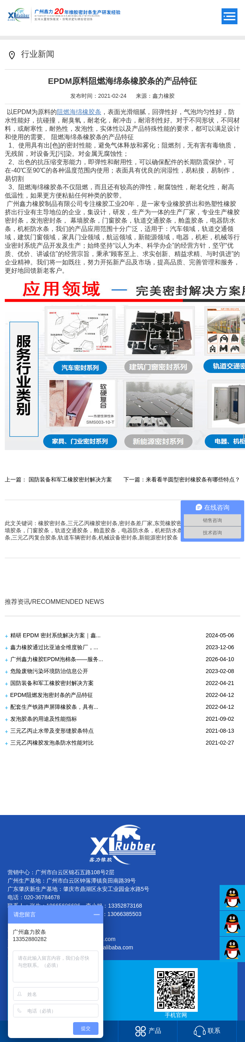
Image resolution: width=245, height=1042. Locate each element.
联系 (207, 1030)
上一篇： (58, 479)
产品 (148, 1030)
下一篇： (181, 479)
